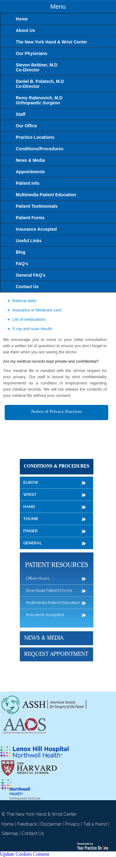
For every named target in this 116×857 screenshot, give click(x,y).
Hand (29, 506)
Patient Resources (56, 565)
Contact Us (33, 833)
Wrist (30, 494)
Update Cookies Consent (24, 854)
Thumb (30, 518)
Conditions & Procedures (56, 466)
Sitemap (10, 833)
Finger (30, 530)
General (32, 543)
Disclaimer (51, 824)
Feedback (27, 824)
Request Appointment (56, 654)
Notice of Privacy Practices (56, 411)
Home (8, 824)
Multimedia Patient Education (53, 602)
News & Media (43, 638)
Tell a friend (95, 824)
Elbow (30, 482)
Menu (58, 6)
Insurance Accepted (45, 614)
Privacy (72, 824)
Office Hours (37, 578)
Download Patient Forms (49, 590)
